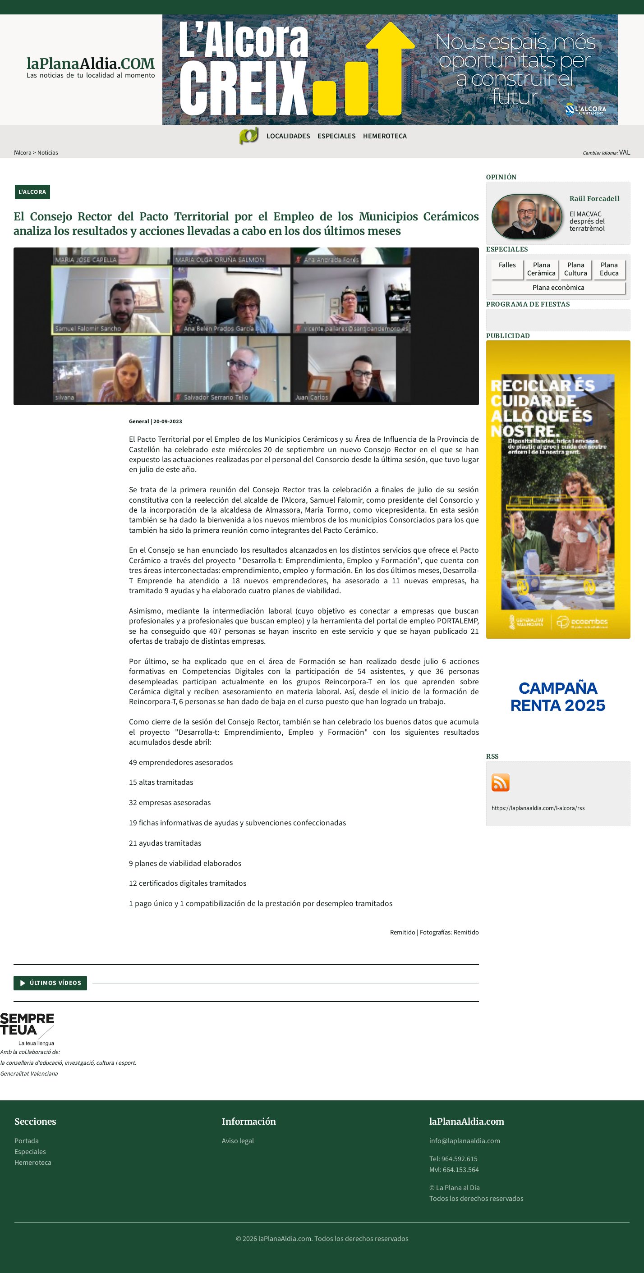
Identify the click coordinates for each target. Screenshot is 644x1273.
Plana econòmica (558, 288)
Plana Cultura (575, 269)
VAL (624, 152)
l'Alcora (23, 152)
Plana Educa (609, 269)
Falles (507, 265)
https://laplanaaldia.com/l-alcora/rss (538, 808)
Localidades (288, 136)
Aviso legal (238, 1141)
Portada (26, 1141)
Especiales (336, 136)
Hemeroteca (385, 136)
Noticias (47, 152)
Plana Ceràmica (541, 269)
